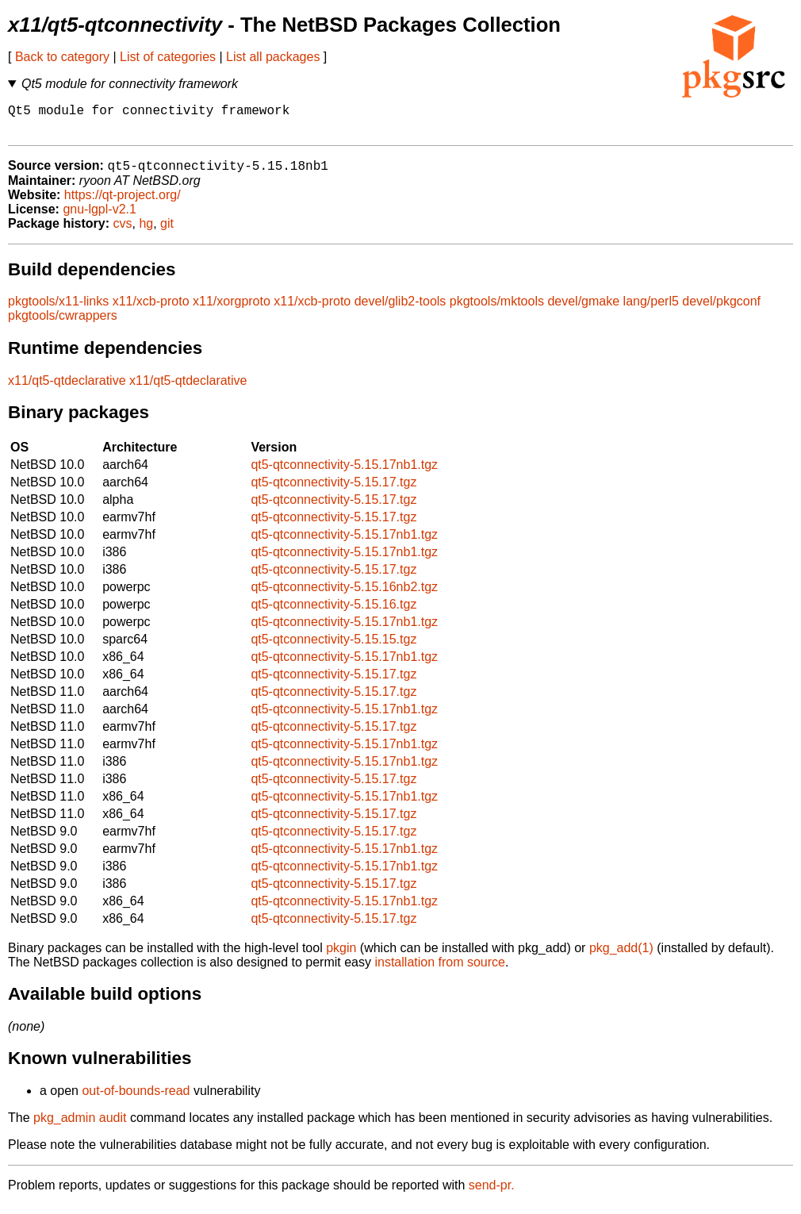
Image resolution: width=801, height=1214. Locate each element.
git (167, 232)
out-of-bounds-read (136, 1099)
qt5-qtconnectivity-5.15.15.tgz (333, 648)
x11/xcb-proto (151, 310)
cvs (122, 232)
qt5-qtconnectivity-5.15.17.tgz (333, 491)
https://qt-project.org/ (122, 203)
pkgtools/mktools (497, 310)
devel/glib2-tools (400, 310)
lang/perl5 (651, 310)
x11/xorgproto (231, 310)
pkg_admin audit (79, 1126)
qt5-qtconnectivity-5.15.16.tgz (333, 613)
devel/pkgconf (721, 310)
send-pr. (492, 1194)
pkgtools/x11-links (58, 310)
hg (146, 232)
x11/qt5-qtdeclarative (67, 389)
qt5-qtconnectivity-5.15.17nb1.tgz (344, 473)
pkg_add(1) (621, 956)
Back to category (62, 56)
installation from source (439, 971)
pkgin (341, 956)
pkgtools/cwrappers (62, 324)
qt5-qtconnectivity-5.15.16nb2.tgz (344, 595)
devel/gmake (583, 310)
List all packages (273, 56)
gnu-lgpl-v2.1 (99, 218)
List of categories (168, 56)
